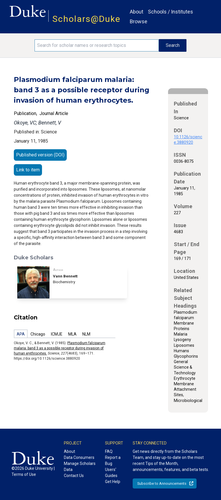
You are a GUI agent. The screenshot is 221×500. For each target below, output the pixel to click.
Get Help (112, 481)
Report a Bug (113, 460)
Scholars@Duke (86, 19)
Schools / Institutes (170, 12)
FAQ (109, 451)
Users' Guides (111, 472)
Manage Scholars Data (80, 466)
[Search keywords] (97, 45)
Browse (138, 21)
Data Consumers (79, 457)
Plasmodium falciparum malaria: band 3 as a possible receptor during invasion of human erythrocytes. (59, 348)
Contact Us (74, 475)
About (136, 12)
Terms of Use (24, 474)
